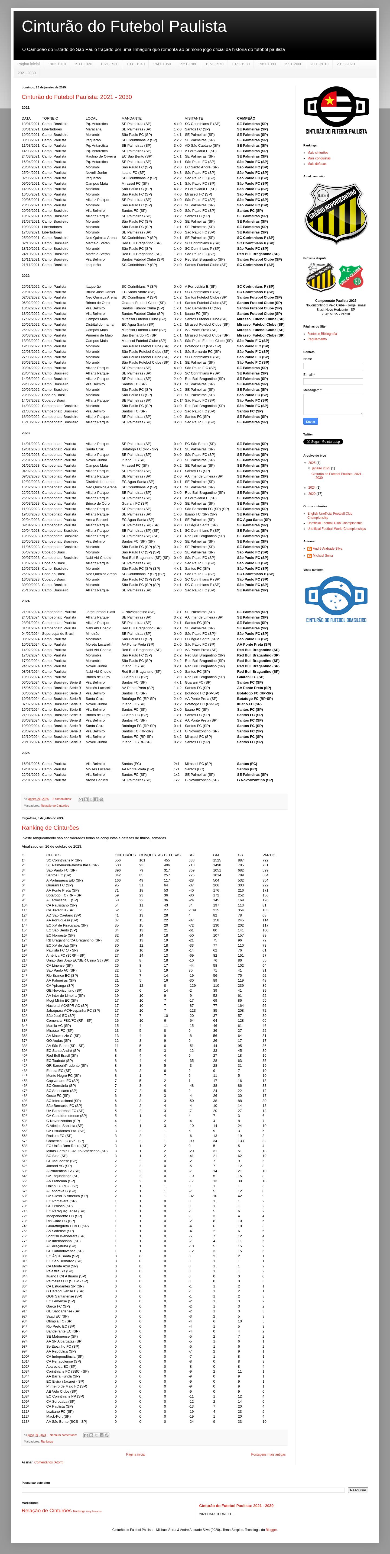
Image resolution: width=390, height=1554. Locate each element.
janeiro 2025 (321, 468)
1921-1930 (109, 64)
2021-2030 (27, 73)
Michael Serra (323, 555)
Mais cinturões (317, 153)
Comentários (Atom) (48, 1462)
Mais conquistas (319, 158)
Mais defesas (317, 164)
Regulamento (317, 339)
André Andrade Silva (327, 548)
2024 (312, 487)
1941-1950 (162, 64)
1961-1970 (214, 64)
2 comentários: (63, 798)
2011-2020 (346, 64)
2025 (312, 463)
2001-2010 (319, 64)
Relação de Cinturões (55, 805)
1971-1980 (241, 64)
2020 (312, 494)
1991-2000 (293, 64)
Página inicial (28, 64)
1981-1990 (267, 64)
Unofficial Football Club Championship (334, 523)
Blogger (271, 1530)
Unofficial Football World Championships (336, 529)
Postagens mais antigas (268, 1454)
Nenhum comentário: (64, 1435)
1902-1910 (57, 64)
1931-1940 (135, 64)
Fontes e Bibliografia (322, 334)
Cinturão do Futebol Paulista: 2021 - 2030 (77, 97)
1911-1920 (83, 64)
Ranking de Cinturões (50, 827)
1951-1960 (188, 64)
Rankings (47, 1441)
